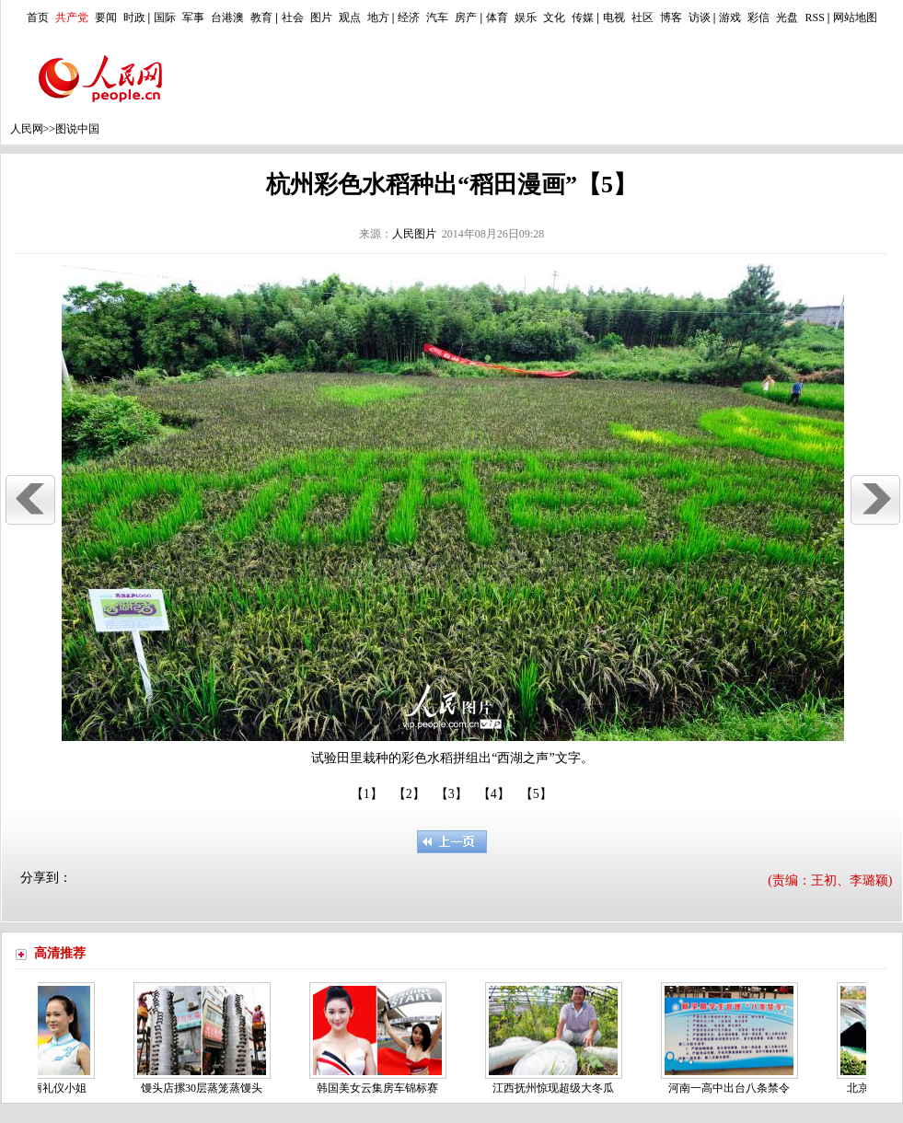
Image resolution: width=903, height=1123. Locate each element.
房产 (466, 17)
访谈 (700, 17)
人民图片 (414, 233)
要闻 (106, 17)
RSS (814, 17)
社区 (642, 17)
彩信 (758, 17)
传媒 (583, 17)
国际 (165, 17)
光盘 (787, 17)
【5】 (536, 794)
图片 (321, 17)
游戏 (730, 17)
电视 (614, 17)
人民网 (26, 128)
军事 (193, 17)
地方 (378, 17)
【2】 (409, 794)
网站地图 (855, 17)
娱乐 (526, 17)
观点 (350, 17)
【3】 (451, 794)
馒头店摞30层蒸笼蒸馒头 (205, 1088)
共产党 (71, 17)
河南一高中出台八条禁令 (732, 1088)
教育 (261, 17)
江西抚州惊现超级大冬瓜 (557, 1088)
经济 (409, 17)
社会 (293, 17)
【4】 (494, 794)
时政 (134, 17)
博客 (671, 17)
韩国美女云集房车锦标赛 (381, 1088)
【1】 (367, 794)
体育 (497, 17)
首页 (38, 17)
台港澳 (227, 17)
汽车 (437, 17)
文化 (554, 17)
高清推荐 (60, 953)
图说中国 (77, 128)
